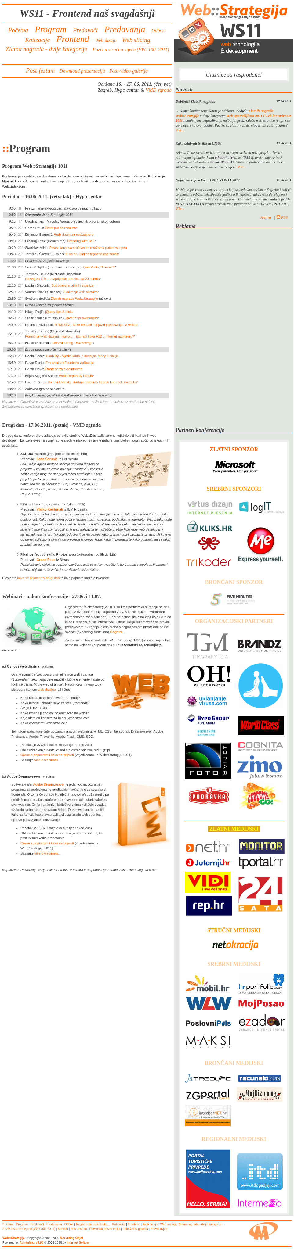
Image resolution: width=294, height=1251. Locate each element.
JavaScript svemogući (81, 318)
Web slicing (136, 40)
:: (5, 148)
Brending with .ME (80, 241)
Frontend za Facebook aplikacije (69, 362)
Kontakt (63, 1229)
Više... (180, 130)
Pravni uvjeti (159, 1229)
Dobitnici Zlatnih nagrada (195, 101)
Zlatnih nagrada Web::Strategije (74, 298)
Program (50, 29)
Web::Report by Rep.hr (76, 376)
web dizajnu (47, 689)
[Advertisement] (87, 118)
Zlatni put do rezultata (61, 228)
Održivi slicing (62, 343)
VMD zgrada (159, 90)
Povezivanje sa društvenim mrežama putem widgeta (88, 247)
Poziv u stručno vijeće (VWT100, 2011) (130, 49)
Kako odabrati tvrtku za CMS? (199, 143)
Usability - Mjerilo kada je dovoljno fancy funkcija (82, 356)
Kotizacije (37, 40)
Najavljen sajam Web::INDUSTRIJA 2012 (208, 180)
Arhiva (265, 217)
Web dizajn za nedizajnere (73, 234)
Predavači (85, 30)
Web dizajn (106, 40)
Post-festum (40, 70)
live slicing (83, 343)
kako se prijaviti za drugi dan (38, 578)
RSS (282, 217)
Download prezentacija (82, 70)
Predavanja (124, 29)
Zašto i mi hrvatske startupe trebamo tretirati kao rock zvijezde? (90, 382)
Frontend (72, 39)
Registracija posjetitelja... (93, 1224)
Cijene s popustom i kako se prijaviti (47, 755)
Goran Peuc (46, 559)
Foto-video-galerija (128, 70)
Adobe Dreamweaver (49, 784)
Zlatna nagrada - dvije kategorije (46, 49)
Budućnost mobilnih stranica (72, 285)
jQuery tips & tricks (59, 312)
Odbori (158, 30)
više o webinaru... (47, 760)
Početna (18, 30)
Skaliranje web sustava (80, 292)
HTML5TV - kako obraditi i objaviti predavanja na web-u (96, 325)
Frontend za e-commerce (63, 369)
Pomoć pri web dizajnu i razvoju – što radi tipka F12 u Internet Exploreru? (79, 336)
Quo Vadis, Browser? (99, 267)
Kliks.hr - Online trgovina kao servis (92, 254)
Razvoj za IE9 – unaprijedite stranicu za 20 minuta (62, 279)
